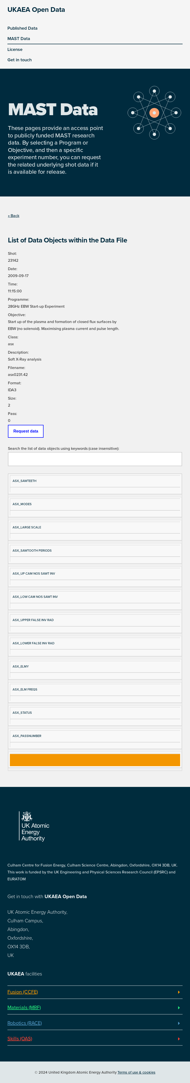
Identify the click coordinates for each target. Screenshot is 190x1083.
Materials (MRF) (24, 1008)
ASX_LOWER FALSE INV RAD (33, 643)
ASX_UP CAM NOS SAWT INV (34, 574)
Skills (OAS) (19, 1039)
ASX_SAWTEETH (24, 481)
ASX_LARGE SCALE (27, 527)
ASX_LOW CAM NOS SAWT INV (35, 597)
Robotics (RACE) (24, 1023)
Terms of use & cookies (136, 1072)
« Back (13, 215)
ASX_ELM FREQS (25, 690)
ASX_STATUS (22, 713)
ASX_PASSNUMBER (27, 736)
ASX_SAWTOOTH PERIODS (32, 551)
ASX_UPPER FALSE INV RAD (33, 620)
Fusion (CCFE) (22, 992)
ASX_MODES (22, 504)
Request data (25, 431)
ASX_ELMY (21, 667)
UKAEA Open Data (36, 9)
